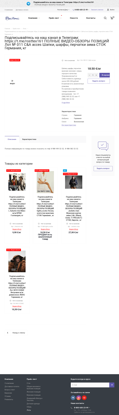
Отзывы (8, 396)
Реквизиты (9, 399)
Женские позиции (33, 392)
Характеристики (29, 139)
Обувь (29, 407)
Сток (28, 383)
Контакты (90, 18)
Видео (12, 83)
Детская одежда (33, 404)
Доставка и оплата (12, 386)
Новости (74, 18)
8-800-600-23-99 (81, 10)
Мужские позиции (34, 395)
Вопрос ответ (10, 390)
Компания (34, 18)
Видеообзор (17, 229)
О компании (9, 383)
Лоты (29, 410)
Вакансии (8, 393)
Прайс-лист (55, 17)
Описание (12, 139)
